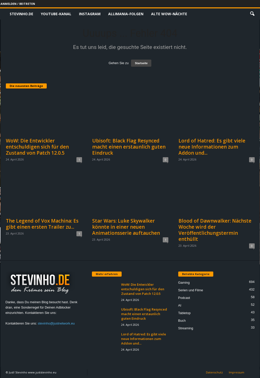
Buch (182, 320)
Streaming (185, 328)
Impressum (236, 372)
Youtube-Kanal (56, 13)
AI (179, 305)
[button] (252, 14)
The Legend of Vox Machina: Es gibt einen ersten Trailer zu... (42, 224)
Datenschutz (214, 372)
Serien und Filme (190, 290)
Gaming (184, 282)
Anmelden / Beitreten (18, 4)
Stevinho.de (21, 13)
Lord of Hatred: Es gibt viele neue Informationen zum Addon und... (211, 146)
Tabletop (184, 313)
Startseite (141, 63)
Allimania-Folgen (125, 13)
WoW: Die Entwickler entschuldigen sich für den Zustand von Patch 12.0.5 (37, 146)
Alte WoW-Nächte (169, 13)
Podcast (184, 298)
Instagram (90, 13)
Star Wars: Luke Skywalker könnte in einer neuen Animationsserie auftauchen (126, 227)
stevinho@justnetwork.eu (56, 323)
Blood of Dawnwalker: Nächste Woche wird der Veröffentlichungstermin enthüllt (214, 230)
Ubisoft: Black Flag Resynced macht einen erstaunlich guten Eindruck (129, 146)
